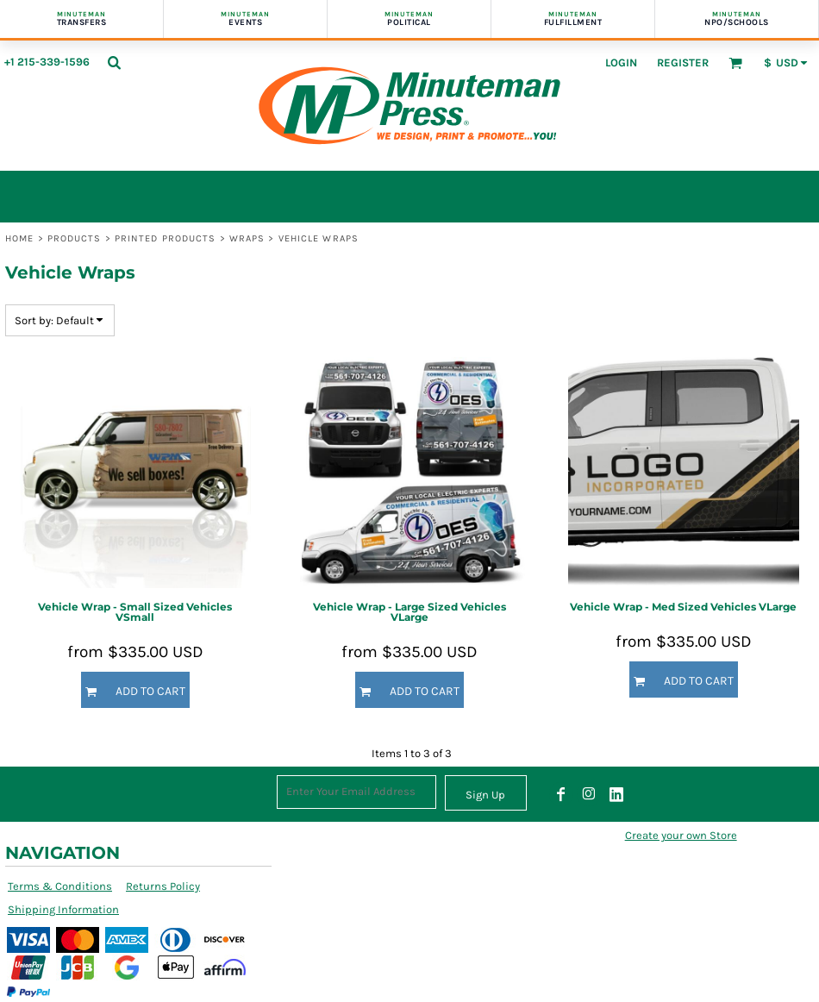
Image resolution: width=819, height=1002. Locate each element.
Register (683, 62)
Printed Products (165, 238)
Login (621, 62)
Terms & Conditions (60, 886)
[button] (114, 62)
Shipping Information (63, 909)
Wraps (247, 238)
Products (74, 238)
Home (19, 238)
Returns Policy (163, 886)
